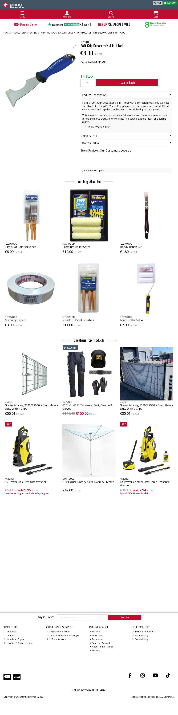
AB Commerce (167, 696)
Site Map (95, 650)
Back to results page (94, 170)
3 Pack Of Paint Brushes (20, 247)
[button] (75, 46)
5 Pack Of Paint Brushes (78, 320)
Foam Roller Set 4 (131, 320)
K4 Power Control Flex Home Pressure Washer (145, 483)
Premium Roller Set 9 (76, 247)
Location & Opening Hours (18, 643)
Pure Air (95, 631)
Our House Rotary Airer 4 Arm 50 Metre (88, 482)
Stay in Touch (45, 617)
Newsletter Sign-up (14, 639)
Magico (142, 696)
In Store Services (56, 639)
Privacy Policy (140, 635)
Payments (96, 639)
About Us (10, 631)
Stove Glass (97, 635)
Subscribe (124, 617)
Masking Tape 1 (15, 320)
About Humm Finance (102, 646)
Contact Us (11, 635)
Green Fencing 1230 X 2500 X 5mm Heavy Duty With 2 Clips (146, 407)
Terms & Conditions (143, 631)
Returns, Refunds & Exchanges (63, 635)
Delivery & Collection (58, 631)
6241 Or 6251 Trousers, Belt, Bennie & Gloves (87, 407)
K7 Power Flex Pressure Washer (25, 482)
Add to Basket (123, 83)
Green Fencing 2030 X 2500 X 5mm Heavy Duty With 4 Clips (31, 407)
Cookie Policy (140, 639)
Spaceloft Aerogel (100, 643)
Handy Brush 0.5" (131, 247)
